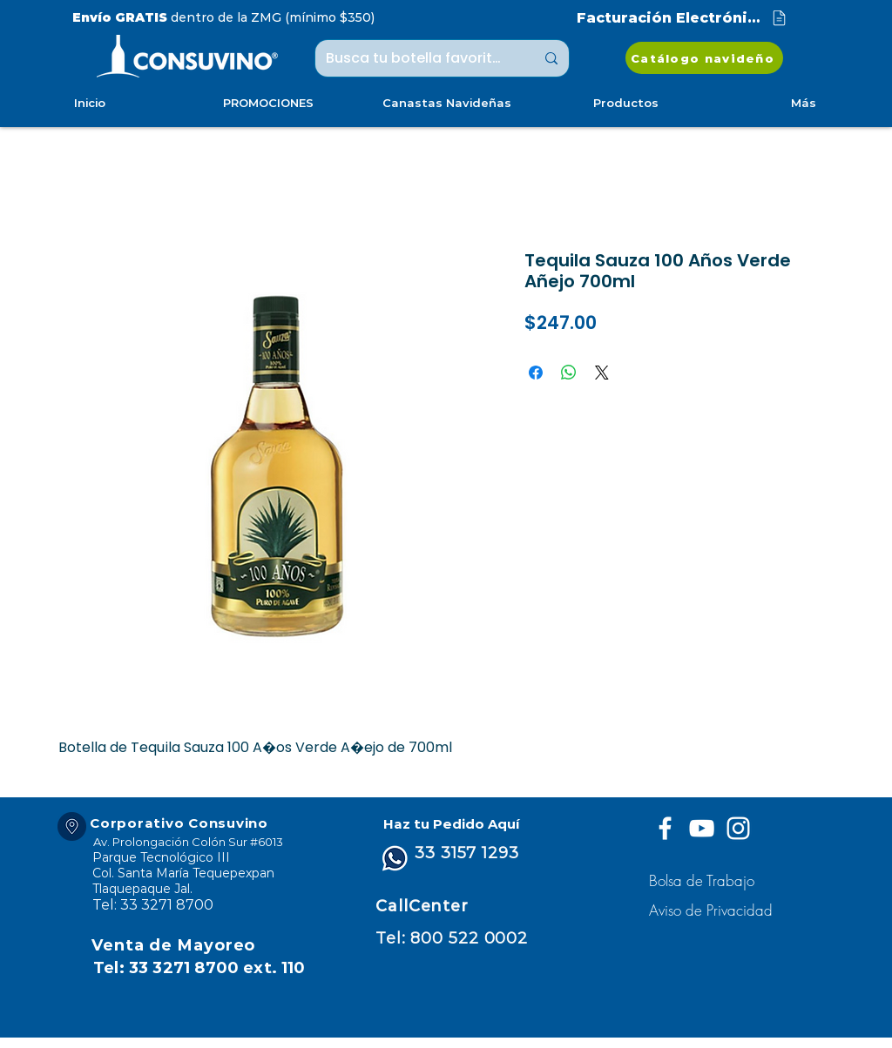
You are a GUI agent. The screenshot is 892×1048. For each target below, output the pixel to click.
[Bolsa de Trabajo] (704, 880)
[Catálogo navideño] (704, 58)
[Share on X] (601, 372)
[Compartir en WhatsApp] (568, 372)
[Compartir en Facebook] (535, 372)
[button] (713, 910)
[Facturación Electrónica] (683, 17)
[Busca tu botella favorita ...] (417, 58)
